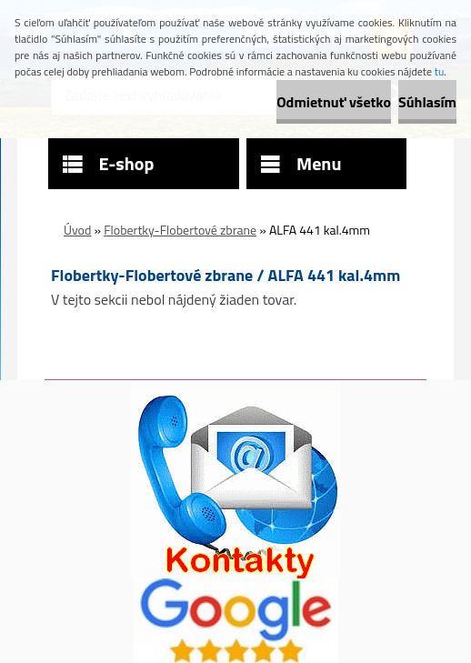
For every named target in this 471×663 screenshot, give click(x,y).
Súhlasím (427, 102)
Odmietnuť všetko (333, 102)
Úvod (77, 229)
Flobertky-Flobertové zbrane (180, 229)
